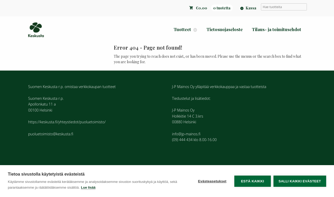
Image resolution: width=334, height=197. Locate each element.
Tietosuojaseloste (224, 29)
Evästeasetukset (212, 181)
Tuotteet (182, 29)
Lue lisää (88, 187)
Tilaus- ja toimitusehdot (276, 29)
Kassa (251, 7)
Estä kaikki (252, 181)
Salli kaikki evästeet (300, 181)
